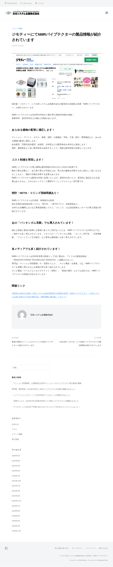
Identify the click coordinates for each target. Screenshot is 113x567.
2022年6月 (16, 461)
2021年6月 (16, 491)
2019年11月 (16, 531)
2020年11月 (16, 501)
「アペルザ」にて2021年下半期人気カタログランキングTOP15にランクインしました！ (46, 407)
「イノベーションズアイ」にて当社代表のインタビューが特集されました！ (41, 395)
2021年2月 (16, 496)
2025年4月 (16, 456)
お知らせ (15, 424)
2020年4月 (16, 521)
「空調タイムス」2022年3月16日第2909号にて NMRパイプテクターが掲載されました (45, 401)
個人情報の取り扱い (59, 548)
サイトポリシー (76, 548)
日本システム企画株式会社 (42, 315)
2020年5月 (16, 516)
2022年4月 (16, 466)
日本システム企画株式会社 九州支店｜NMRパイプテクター (85, 556)
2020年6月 (16, 511)
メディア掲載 (17, 28)
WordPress (82, 560)
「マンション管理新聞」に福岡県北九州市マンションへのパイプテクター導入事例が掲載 (46, 383)
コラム (14, 429)
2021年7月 (16, 486)
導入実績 (15, 439)
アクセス (41, 3)
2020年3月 (16, 526)
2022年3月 (16, 471)
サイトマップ (89, 548)
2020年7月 (16, 506)
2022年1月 (16, 476)
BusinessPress (102, 560)
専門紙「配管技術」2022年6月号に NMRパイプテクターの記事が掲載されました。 (44, 389)
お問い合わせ (28, 3)
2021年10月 (16, 481)
